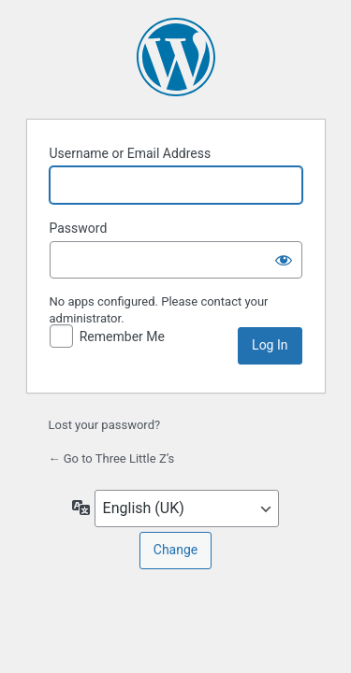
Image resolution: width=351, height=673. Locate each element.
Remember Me (122, 336)
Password (79, 228)
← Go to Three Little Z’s (112, 458)
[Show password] (283, 260)
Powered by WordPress (176, 57)
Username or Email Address (131, 153)
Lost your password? (105, 425)
